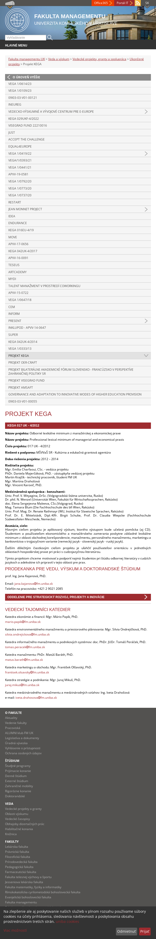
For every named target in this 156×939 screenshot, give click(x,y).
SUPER (13, 335)
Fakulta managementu (21, 902)
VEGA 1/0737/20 (19, 195)
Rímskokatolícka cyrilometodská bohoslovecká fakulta (42, 892)
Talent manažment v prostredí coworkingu (44, 286)
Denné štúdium (16, 776)
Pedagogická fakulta (19, 867)
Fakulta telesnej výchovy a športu (28, 877)
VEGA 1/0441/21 (19, 167)
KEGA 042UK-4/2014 (22, 342)
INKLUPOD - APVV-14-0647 (27, 327)
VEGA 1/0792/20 (19, 181)
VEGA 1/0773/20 (19, 188)
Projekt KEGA (18, 356)
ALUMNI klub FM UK (19, 733)
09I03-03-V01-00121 (22, 98)
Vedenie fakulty (16, 723)
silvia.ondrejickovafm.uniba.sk (27, 634)
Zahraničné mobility (19, 786)
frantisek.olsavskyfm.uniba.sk (27, 672)
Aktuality (11, 718)
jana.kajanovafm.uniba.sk (33, 583)
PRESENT (14, 321)
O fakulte (13, 713)
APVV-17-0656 (18, 244)
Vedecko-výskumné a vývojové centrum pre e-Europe (51, 111)
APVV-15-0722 (18, 293)
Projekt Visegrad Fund (26, 380)
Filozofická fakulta (17, 857)
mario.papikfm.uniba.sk (23, 622)
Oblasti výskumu (16, 814)
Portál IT (122, 3)
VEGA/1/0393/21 (20, 160)
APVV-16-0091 (18, 258)
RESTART (14, 202)
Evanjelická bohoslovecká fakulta (28, 897)
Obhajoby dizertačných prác (24, 824)
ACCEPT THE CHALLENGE (26, 139)
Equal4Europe (20, 146)
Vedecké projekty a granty (23, 809)
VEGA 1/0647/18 (19, 300)
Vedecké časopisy (17, 819)
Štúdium (12, 761)
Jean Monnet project (25, 209)
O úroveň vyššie (26, 77)
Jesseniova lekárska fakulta (24, 882)
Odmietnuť (126, 931)
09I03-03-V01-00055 (22, 401)
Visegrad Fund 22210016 (27, 125)
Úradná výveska (16, 743)
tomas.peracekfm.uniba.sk (25, 647)
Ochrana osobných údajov (23, 753)
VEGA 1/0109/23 (19, 90)
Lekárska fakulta (16, 846)
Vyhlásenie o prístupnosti (22, 748)
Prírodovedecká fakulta (21, 862)
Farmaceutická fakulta (20, 872)
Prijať (144, 931)
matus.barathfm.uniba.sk (24, 660)
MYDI (12, 279)
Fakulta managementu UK (26, 59)
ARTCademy (17, 272)
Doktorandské (15, 796)
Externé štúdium (16, 781)
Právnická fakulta (17, 852)
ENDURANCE (17, 223)
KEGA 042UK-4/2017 (22, 251)
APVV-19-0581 (18, 174)
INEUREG (14, 104)
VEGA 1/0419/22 (19, 153)
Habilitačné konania (19, 829)
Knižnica (11, 834)
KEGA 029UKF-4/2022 (23, 118)
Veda (9, 804)
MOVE (12, 237)
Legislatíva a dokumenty (22, 738)
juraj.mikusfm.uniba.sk (22, 685)
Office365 (101, 3)
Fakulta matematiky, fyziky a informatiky (33, 887)
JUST (11, 132)
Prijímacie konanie (18, 771)
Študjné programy (17, 766)
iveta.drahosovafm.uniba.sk (36, 697)
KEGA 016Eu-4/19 (21, 230)
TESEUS (14, 265)
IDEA (11, 216)
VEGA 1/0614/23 (19, 84)
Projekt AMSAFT (20, 387)
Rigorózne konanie (18, 791)
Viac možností (15, 930)
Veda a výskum (58, 59)
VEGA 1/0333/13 (19, 348)
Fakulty (12, 841)
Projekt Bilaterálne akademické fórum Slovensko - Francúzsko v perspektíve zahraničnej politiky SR (70, 371)
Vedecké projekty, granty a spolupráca (99, 59)
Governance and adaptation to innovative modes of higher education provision (75, 394)
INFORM (14, 314)
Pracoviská (12, 728)
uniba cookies (67, 921)
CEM (11, 307)
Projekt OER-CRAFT (22, 362)
